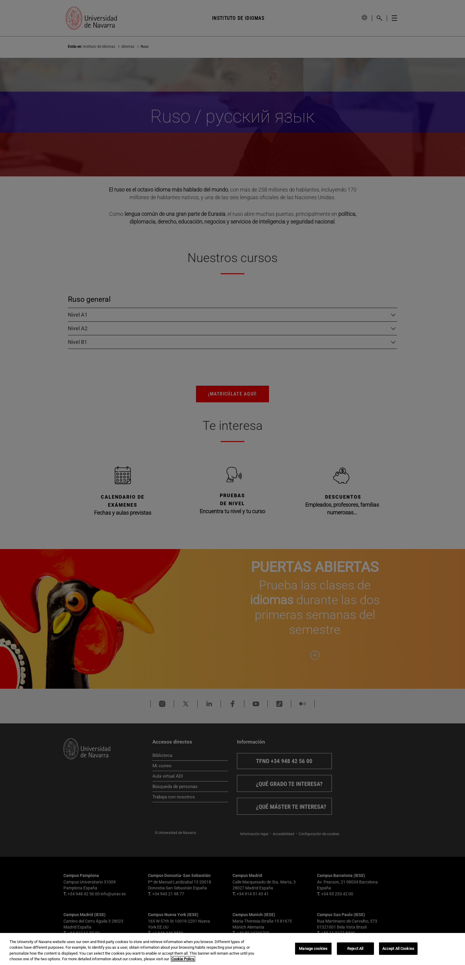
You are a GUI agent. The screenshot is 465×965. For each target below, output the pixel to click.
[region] (232, 949)
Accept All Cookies (398, 948)
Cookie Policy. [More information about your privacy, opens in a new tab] (183, 959)
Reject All (355, 948)
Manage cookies (313, 948)
